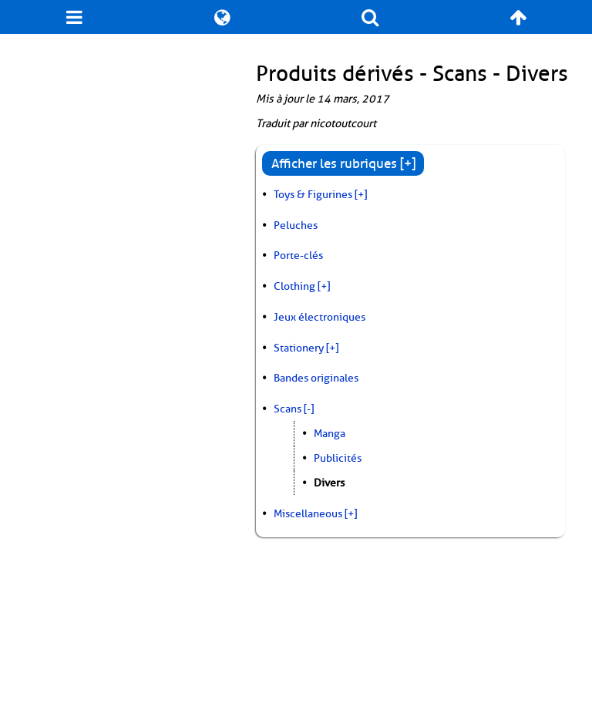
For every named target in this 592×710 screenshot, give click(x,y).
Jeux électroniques (319, 317)
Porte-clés (298, 255)
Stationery (299, 348)
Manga (329, 433)
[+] (361, 194)
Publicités (338, 458)
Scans (287, 409)
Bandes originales (316, 378)
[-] (309, 409)
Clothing (294, 286)
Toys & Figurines (313, 194)
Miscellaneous (308, 513)
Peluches (296, 225)
